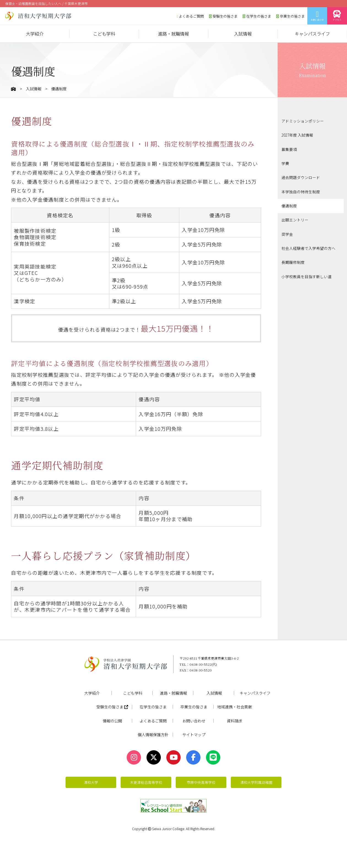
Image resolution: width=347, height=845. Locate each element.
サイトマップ (193, 734)
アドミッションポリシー (302, 121)
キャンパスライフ (312, 33)
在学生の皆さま (257, 16)
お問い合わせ (317, 15)
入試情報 (243, 33)
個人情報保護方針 (153, 734)
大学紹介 (35, 33)
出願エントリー (294, 218)
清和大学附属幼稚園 (256, 782)
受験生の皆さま (223, 16)
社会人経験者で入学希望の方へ (308, 246)
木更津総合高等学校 (146, 782)
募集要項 (289, 148)
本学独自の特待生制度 (300, 190)
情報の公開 (112, 721)
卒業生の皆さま (290, 16)
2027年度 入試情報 (297, 135)
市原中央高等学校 (201, 782)
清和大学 (91, 782)
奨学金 (287, 232)
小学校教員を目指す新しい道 (306, 274)
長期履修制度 (293, 259)
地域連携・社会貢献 (234, 707)
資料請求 (234, 721)
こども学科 (104, 33)
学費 (285, 163)
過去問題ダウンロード (300, 176)
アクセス (337, 15)
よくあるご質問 (190, 16)
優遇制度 (289, 204)
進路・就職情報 (173, 33)
